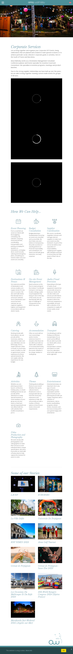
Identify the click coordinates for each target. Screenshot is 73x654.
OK (64, 650)
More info (29, 650)
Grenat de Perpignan (20, 566)
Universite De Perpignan (49, 518)
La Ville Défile (17, 518)
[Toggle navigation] (3, 2)
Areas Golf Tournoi (47, 542)
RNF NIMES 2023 (20, 542)
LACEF (14, 495)
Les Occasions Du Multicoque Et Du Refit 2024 (21, 594)
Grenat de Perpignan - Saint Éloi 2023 (48, 567)
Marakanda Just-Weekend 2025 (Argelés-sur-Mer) (22, 621)
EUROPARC (44, 495)
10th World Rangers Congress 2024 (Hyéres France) (49, 594)
